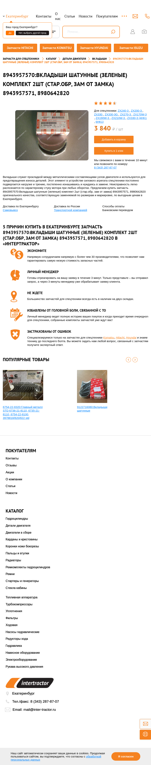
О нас (58, 16)
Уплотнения (14, 610)
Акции (10, 471)
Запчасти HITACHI (19, 48)
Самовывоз (10, 209)
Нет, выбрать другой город (32, 33)
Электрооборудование (21, 658)
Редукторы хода (17, 637)
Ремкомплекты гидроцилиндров (28, 566)
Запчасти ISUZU (131, 48)
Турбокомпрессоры (19, 603)
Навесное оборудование (23, 651)
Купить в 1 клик (113, 149)
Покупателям (107, 16)
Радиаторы (13, 559)
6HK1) (100, 120)
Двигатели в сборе (18, 531)
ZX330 (98, 113)
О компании (14, 478)
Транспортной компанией (70, 209)
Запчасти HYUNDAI (94, 48)
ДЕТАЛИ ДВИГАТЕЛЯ (74, 57)
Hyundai (131, 336)
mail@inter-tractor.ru (39, 708)
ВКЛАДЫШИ (99, 57)
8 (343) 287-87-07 (105, 166)
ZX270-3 (126, 113)
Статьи (69, 16)
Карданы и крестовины (22, 538)
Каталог (51, 57)
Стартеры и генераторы (22, 579)
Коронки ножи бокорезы (22, 545)
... (125, 14)
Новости (85, 16)
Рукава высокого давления (24, 665)
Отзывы (11, 464)
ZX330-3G (112, 113)
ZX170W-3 (139, 113)
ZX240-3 (123, 109)
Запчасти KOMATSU (56, 48)
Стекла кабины (16, 586)
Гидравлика (14, 644)
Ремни (10, 573)
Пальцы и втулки (17, 552)
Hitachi (120, 336)
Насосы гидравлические (22, 630)
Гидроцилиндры (17, 517)
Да (10, 33)
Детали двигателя (18, 524)
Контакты (43, 16)
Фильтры (12, 617)
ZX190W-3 (103, 116)
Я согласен (126, 756)
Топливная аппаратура (21, 596)
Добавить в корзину (114, 138)
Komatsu (108, 336)
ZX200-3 (137, 109)
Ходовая (11, 623)
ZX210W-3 (118, 116)
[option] (51, 134)
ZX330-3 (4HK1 (137, 116)
